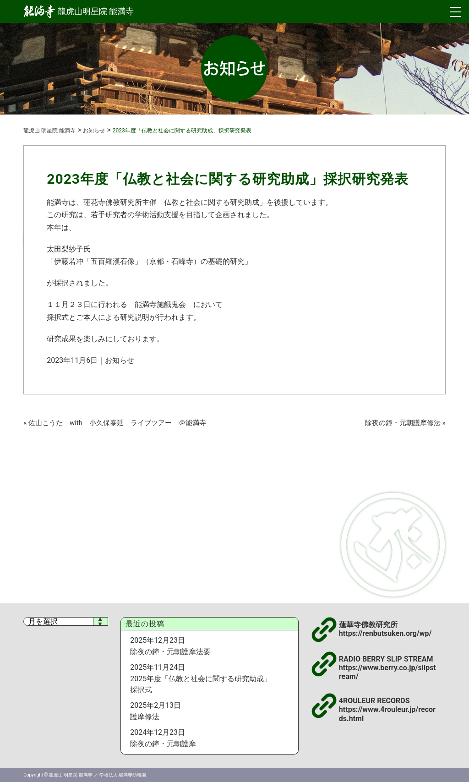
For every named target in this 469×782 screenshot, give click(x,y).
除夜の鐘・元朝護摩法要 (170, 651)
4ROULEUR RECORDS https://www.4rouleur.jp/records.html (387, 709)
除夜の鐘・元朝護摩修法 (403, 423)
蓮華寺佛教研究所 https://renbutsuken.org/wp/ (385, 629)
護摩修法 (144, 716)
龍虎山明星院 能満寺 (78, 11)
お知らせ (119, 360)
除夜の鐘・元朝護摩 (163, 743)
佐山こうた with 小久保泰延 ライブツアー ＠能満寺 (117, 423)
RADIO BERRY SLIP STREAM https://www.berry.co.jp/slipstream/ (387, 668)
